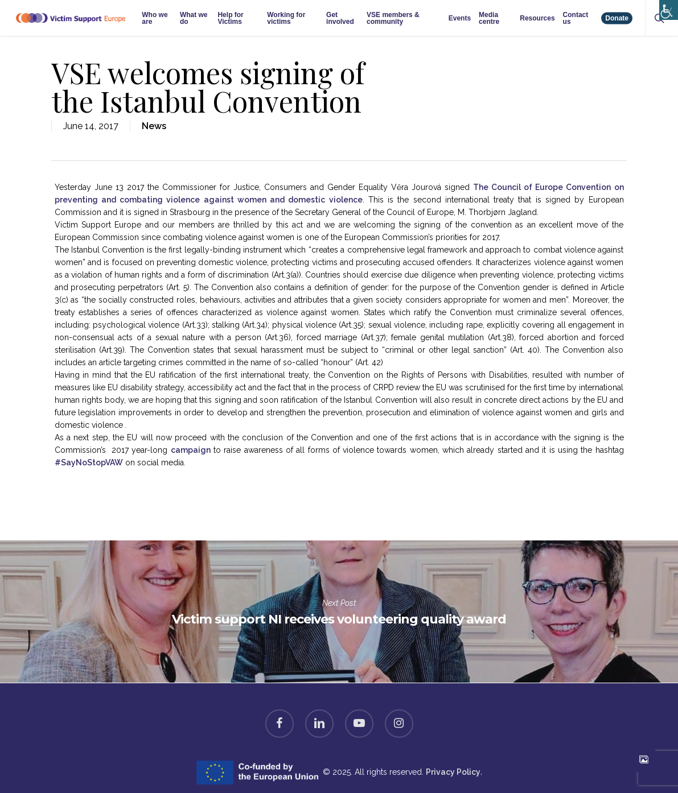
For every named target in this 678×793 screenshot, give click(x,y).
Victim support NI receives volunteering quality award (339, 611)
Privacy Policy (453, 772)
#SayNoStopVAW (89, 462)
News (154, 126)
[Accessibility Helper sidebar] (666, 7)
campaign (191, 450)
